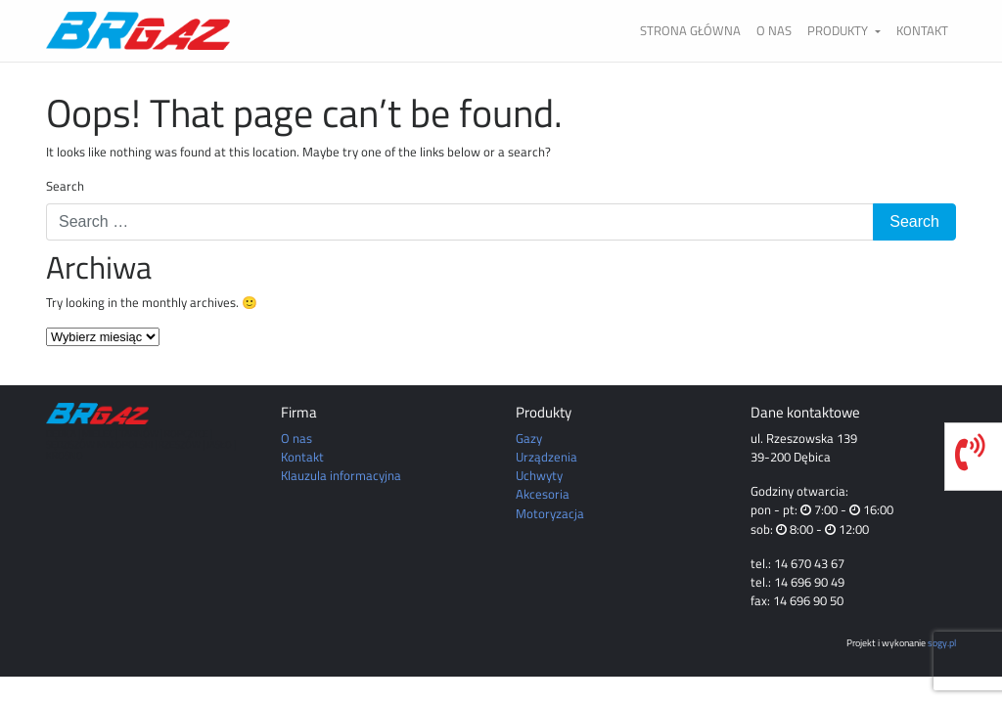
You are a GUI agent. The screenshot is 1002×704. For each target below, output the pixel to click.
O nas (774, 30)
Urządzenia (546, 456)
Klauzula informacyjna (341, 475)
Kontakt (922, 30)
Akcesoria (542, 494)
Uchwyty (539, 475)
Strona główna (690, 30)
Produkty (839, 30)
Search (65, 186)
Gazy (529, 438)
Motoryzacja (550, 513)
